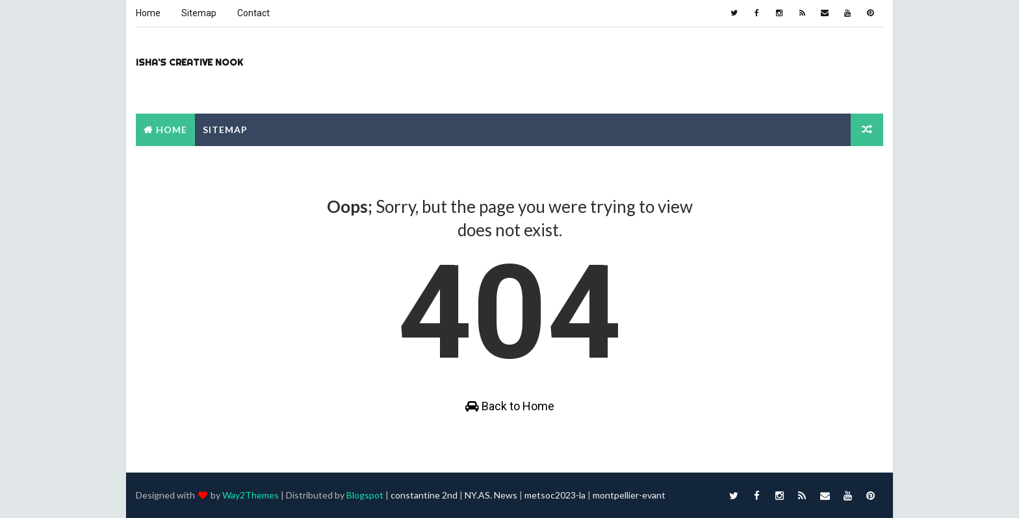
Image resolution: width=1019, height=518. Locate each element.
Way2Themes (250, 494)
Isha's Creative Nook (189, 62)
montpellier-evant (629, 494)
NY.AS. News (491, 494)
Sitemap (198, 13)
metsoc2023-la (555, 494)
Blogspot (364, 494)
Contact (253, 13)
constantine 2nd (424, 494)
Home (148, 13)
